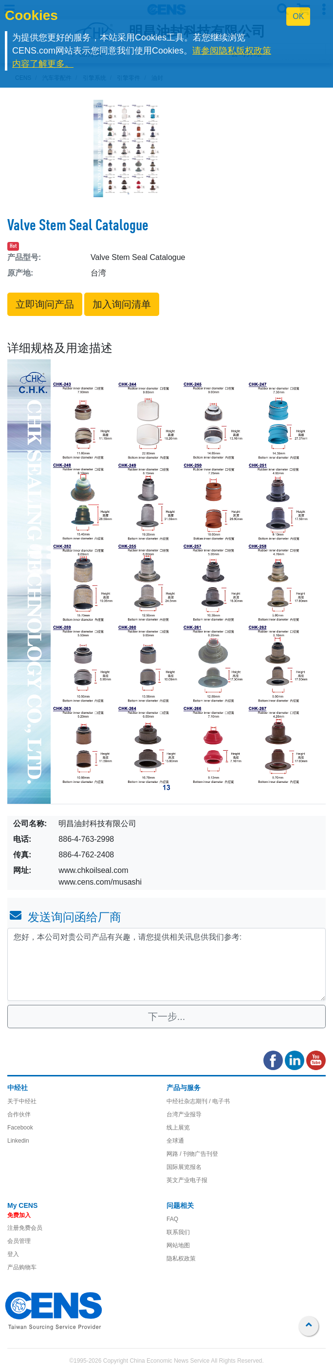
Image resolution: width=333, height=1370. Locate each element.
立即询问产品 (45, 304)
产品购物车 (22, 1267)
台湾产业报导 (184, 1114)
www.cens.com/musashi (100, 882)
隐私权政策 (181, 1258)
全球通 (175, 1140)
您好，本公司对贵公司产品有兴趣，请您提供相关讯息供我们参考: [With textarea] (166, 964)
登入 (13, 1254)
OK (298, 16)
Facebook (20, 1127)
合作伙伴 (19, 1114)
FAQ (172, 1219)
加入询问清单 (121, 304)
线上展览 (178, 1127)
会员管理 (19, 1241)
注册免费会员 (24, 1227)
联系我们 (178, 1232)
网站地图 (178, 1245)
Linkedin (18, 1140)
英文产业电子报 (186, 1180)
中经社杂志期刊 (186, 1101)
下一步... (166, 1016)
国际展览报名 (184, 1167)
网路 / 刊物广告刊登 (192, 1153)
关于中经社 (22, 1101)
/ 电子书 (218, 1101)
